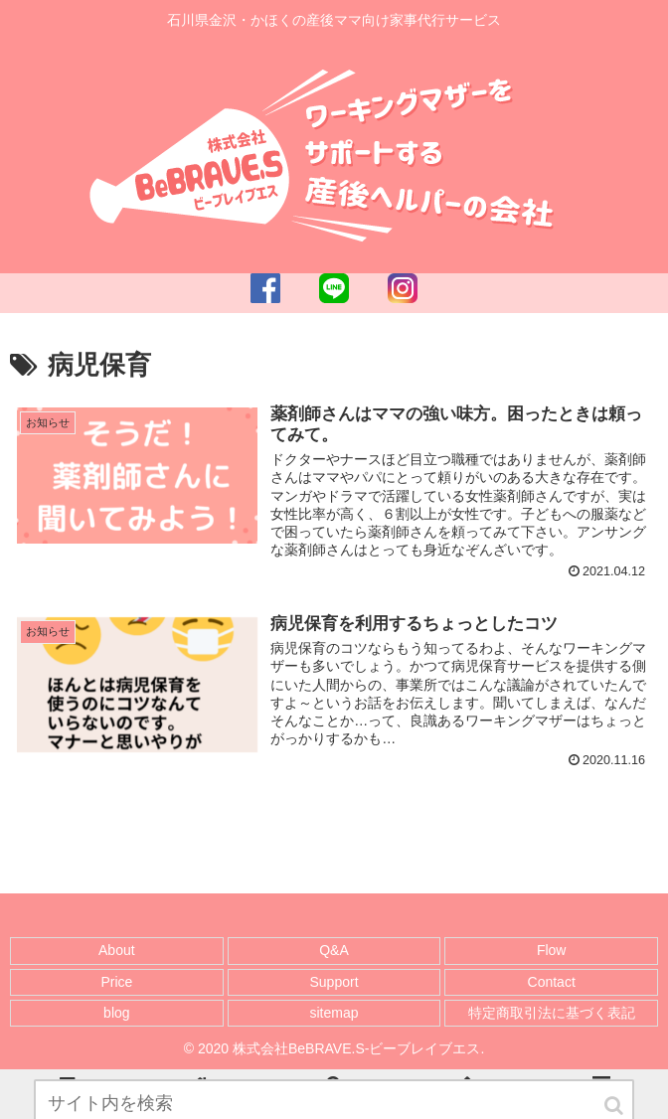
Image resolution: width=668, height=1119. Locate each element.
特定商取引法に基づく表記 (551, 1013)
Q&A (334, 950)
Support (333, 982)
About (116, 950)
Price (116, 982)
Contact (552, 982)
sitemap (333, 1013)
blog (116, 1013)
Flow (552, 950)
